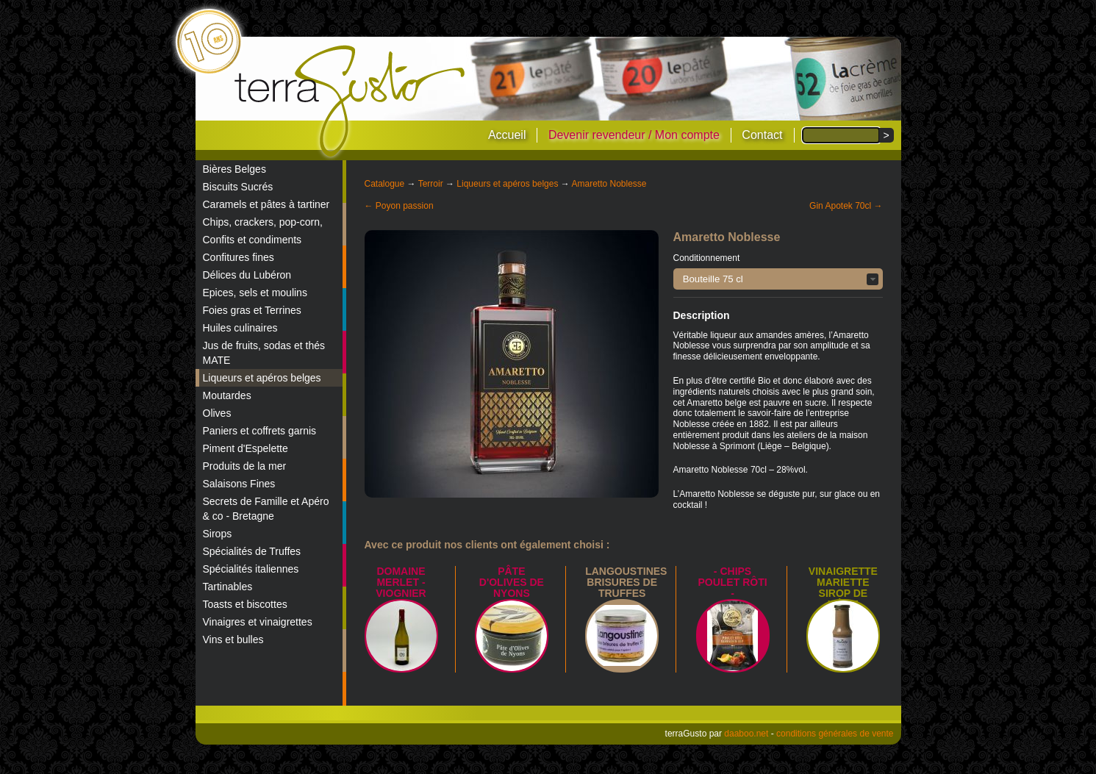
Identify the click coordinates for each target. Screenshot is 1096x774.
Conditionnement (706, 258)
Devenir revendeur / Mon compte (634, 135)
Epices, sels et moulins (255, 292)
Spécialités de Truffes (252, 551)
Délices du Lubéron (247, 275)
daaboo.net (746, 733)
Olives (217, 413)
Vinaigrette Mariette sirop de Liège (843, 587)
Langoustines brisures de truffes (626, 582)
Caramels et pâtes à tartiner (266, 204)
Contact (762, 135)
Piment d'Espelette (245, 448)
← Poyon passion (399, 206)
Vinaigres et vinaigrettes (257, 622)
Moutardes (227, 395)
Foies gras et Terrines (252, 310)
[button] (778, 279)
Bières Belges (234, 169)
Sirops (217, 534)
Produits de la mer (245, 466)
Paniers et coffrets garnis (260, 431)
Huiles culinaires (240, 328)
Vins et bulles (233, 639)
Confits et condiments (252, 240)
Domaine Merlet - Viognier (401, 582)
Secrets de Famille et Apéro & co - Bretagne (266, 508)
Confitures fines (238, 257)
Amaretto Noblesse (608, 184)
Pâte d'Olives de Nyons (511, 582)
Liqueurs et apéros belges (262, 378)
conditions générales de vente (834, 733)
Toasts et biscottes (245, 604)
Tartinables (228, 586)
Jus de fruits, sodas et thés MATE (264, 353)
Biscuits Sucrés (238, 187)
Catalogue (385, 184)
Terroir (430, 184)
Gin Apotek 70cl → (845, 206)
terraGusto (351, 101)
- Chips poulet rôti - (732, 582)
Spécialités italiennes (251, 569)
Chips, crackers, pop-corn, (263, 222)
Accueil (507, 135)
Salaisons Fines (239, 484)
